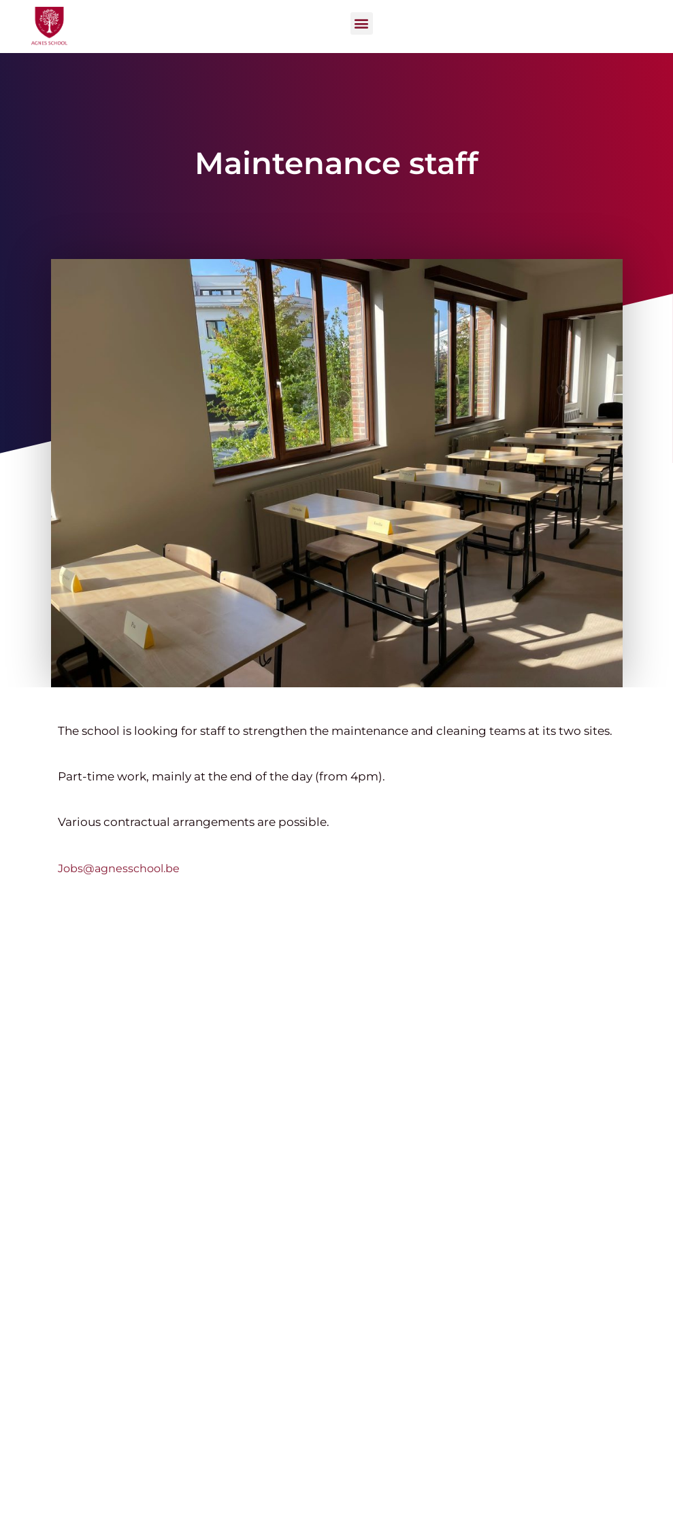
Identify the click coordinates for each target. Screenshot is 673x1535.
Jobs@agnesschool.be (119, 868)
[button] (361, 23)
